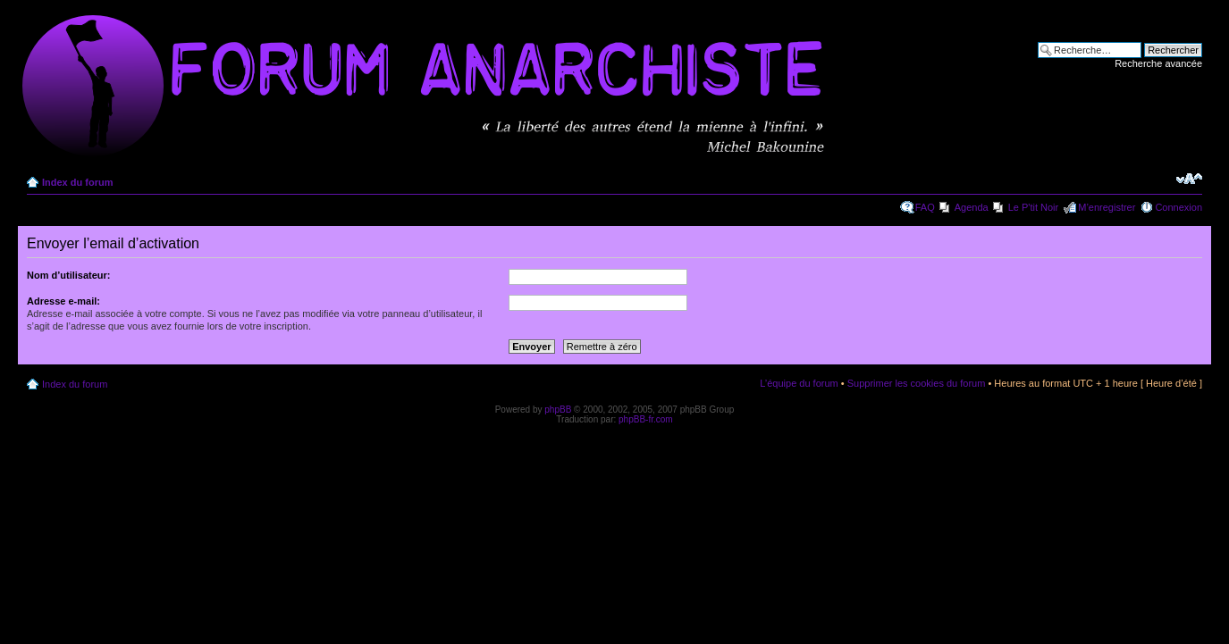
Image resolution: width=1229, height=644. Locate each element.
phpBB (557, 409)
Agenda (972, 207)
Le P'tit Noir (1033, 207)
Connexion (1178, 207)
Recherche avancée (1158, 63)
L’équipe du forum (799, 383)
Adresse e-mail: (63, 301)
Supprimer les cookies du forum (916, 383)
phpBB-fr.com (646, 419)
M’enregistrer (1106, 207)
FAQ (925, 207)
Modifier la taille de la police (1189, 179)
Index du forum (77, 182)
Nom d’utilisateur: (69, 275)
